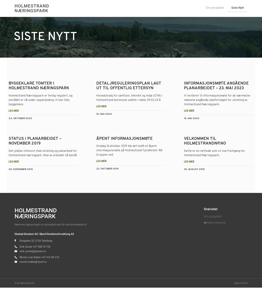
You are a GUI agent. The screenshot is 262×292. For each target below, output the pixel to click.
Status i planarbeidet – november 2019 (37, 141)
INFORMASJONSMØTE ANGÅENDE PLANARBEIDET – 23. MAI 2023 (215, 86)
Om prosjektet (215, 7)
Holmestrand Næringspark (32, 8)
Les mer (16, 110)
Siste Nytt (237, 7)
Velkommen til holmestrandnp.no (204, 141)
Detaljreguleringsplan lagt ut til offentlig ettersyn (129, 86)
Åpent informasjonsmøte (125, 138)
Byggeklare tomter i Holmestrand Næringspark (41, 86)
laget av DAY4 (240, 287)
